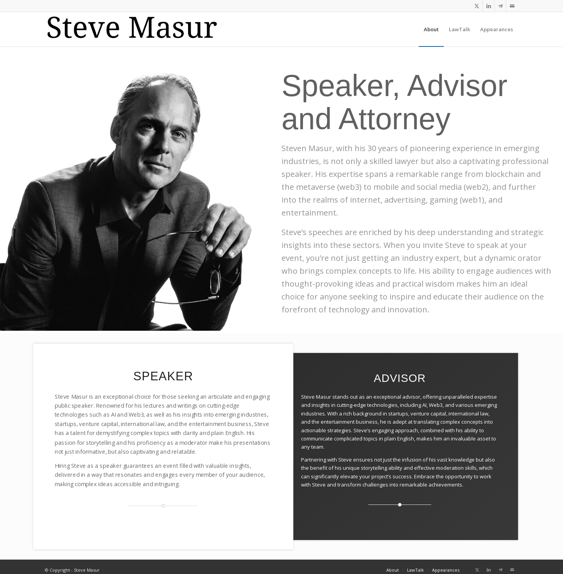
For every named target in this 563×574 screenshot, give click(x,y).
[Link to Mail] (512, 6)
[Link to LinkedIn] (488, 6)
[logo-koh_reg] (137, 29)
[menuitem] (431, 29)
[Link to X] (476, 6)
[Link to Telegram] (500, 6)
